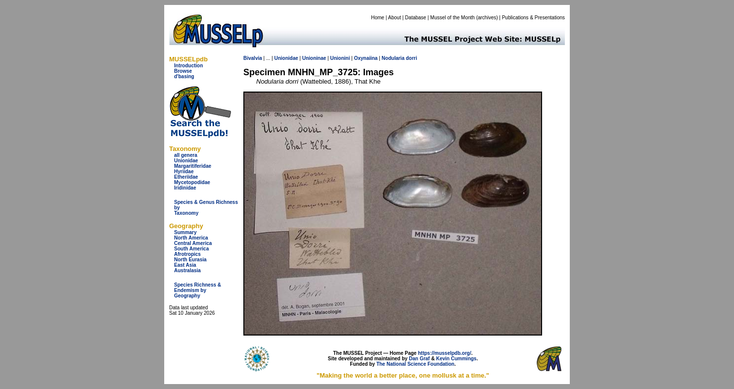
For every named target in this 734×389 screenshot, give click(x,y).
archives (487, 17)
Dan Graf (419, 358)
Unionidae (186, 160)
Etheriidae (186, 177)
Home (377, 17)
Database (415, 17)
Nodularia (393, 58)
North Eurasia (190, 259)
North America (191, 238)
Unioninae (314, 58)
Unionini (340, 58)
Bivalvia (252, 58)
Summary (185, 232)
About (394, 17)
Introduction (188, 65)
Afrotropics (187, 254)
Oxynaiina (366, 58)
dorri (411, 58)
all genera (185, 155)
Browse (183, 71)
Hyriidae (183, 171)
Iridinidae (185, 188)
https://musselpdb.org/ (444, 353)
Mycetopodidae (192, 182)
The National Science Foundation (415, 364)
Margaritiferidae (192, 166)
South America (191, 248)
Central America (193, 243)
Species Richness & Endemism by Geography (197, 290)
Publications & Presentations (533, 17)
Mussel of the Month (452, 17)
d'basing (184, 76)
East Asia (185, 265)
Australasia (187, 270)
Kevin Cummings (456, 358)
